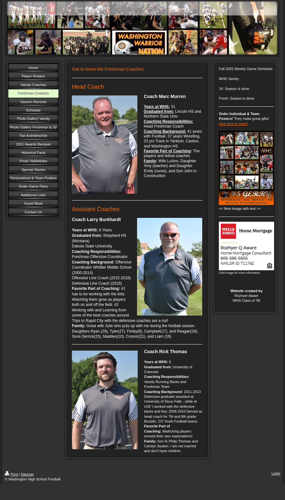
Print (11, 474)
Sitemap (27, 474)
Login (276, 473)
